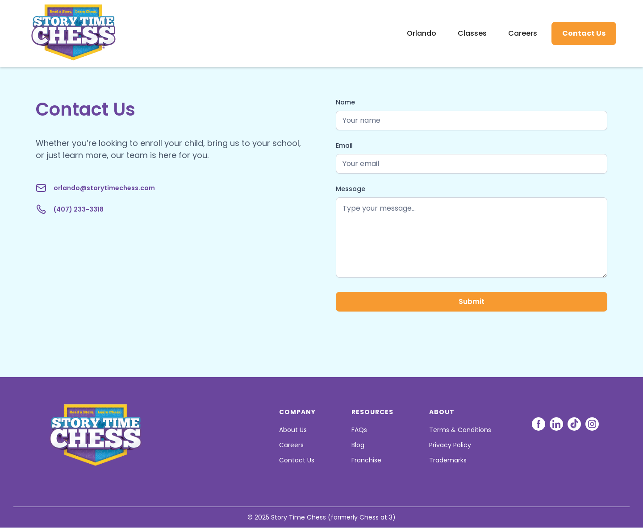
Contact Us (583, 33)
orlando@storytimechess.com (104, 187)
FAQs (359, 429)
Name (345, 102)
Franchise (366, 460)
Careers (522, 33)
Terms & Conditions (460, 429)
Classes (472, 33)
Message (350, 188)
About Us (293, 429)
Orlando (421, 33)
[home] (60, 33)
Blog (357, 445)
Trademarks (448, 460)
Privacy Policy (450, 445)
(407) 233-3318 (79, 209)
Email (344, 145)
